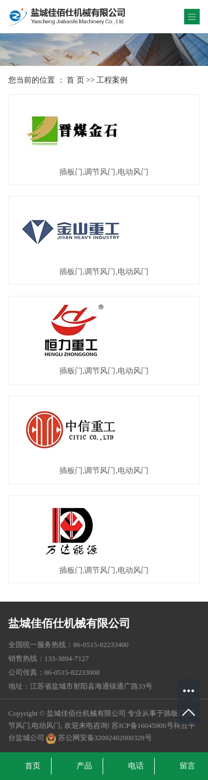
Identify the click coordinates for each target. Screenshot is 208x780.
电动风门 (46, 725)
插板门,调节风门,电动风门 (104, 172)
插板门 (174, 713)
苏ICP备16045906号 (142, 725)
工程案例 (112, 80)
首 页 (75, 80)
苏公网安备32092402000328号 (98, 737)
